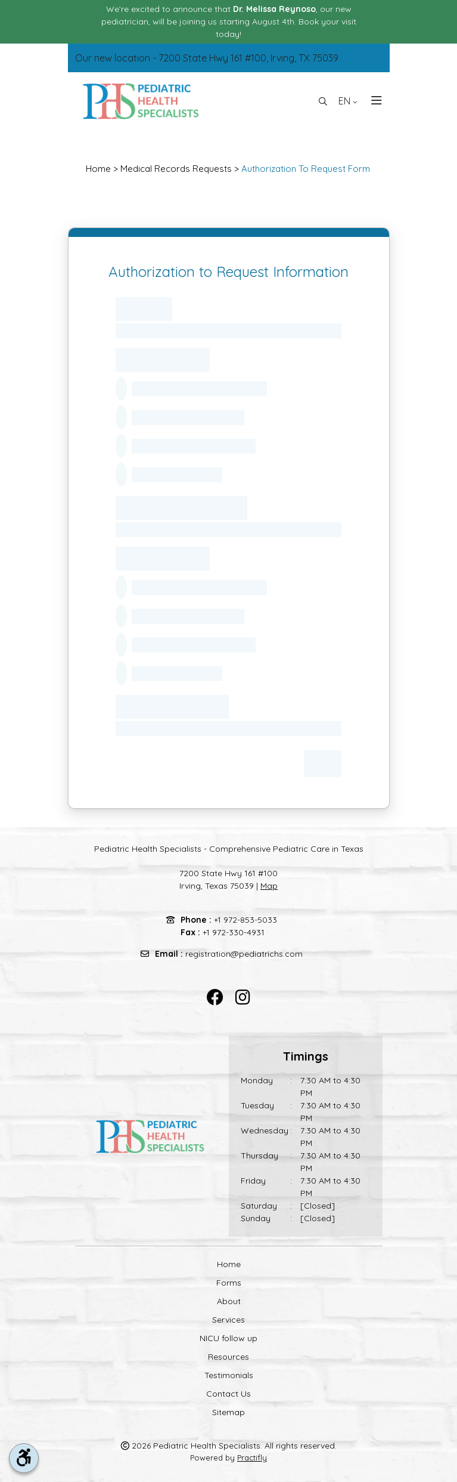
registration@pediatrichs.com (244, 953)
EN (347, 101)
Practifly (252, 1457)
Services (228, 1319)
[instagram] (242, 997)
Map (269, 885)
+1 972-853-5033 (245, 919)
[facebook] (215, 997)
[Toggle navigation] (373, 101)
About (229, 1301)
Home (98, 168)
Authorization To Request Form (305, 168)
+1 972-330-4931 (234, 932)
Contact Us (228, 1393)
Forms (228, 1282)
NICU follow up (228, 1338)
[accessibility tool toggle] (24, 1458)
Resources (228, 1356)
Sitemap (228, 1412)
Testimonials (228, 1375)
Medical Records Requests (176, 168)
